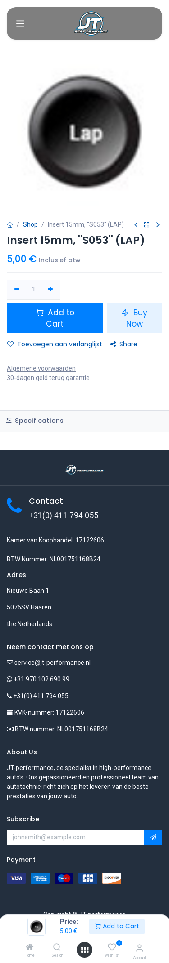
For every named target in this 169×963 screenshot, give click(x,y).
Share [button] (123, 344)
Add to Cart (117, 926)
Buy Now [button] (134, 318)
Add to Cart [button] (55, 318)
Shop (30, 224)
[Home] (30, 947)
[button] (153, 837)
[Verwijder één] (17, 290)
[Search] (57, 947)
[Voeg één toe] (50, 290)
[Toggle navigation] (20, 23)
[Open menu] (84, 950)
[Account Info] (139, 948)
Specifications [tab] (35, 420)
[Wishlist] (112, 947)
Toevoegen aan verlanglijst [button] (54, 344)
